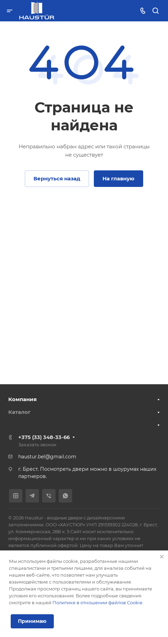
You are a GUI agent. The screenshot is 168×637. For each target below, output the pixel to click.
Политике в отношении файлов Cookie (97, 602)
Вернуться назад (56, 178)
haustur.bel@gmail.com (47, 457)
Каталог (19, 412)
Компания (22, 399)
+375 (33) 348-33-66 (44, 437)
